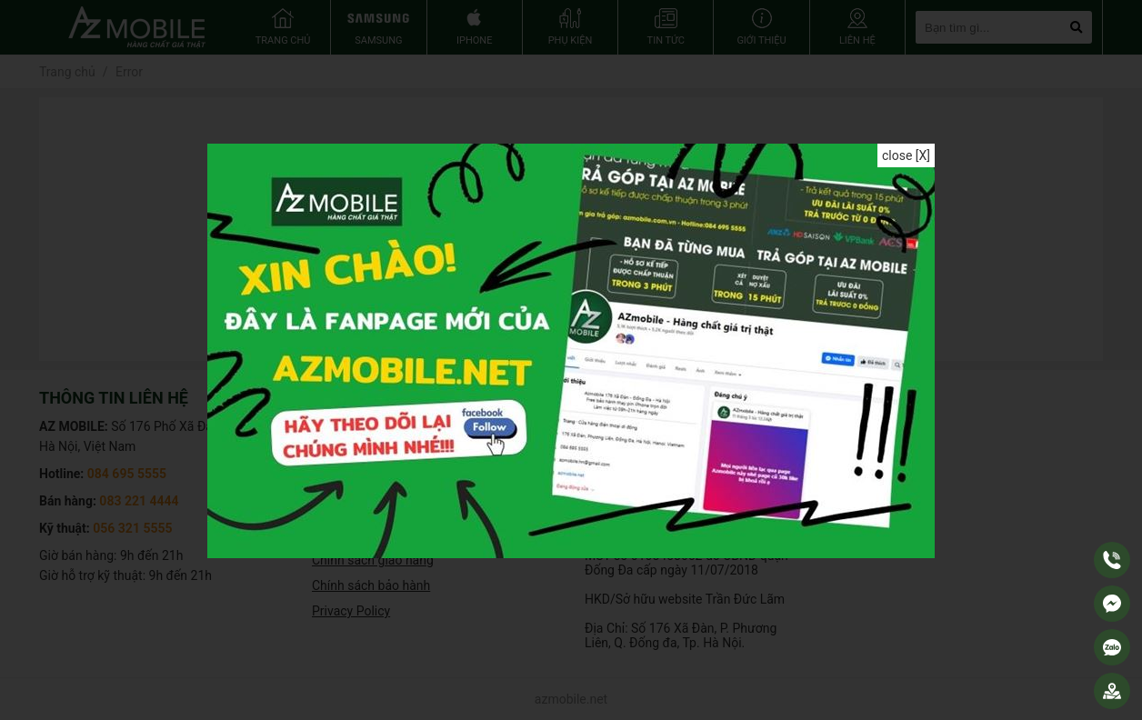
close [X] (906, 155)
